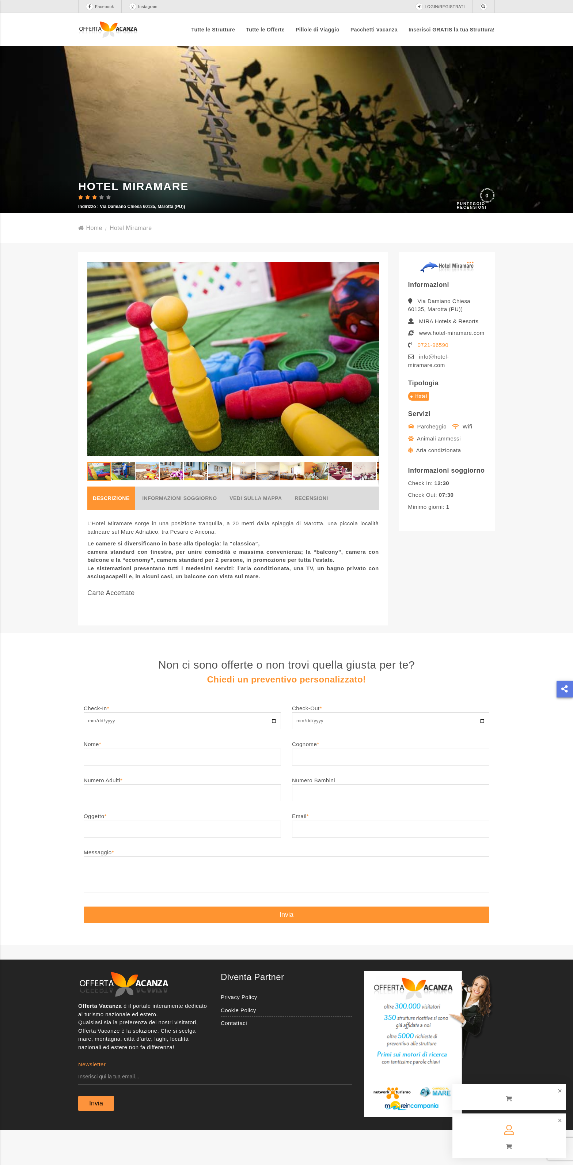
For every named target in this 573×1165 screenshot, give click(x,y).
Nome (182, 784)
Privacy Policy (239, 1031)
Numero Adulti (182, 821)
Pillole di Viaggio (317, 30)
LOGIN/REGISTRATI (440, 6)
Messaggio (286, 906)
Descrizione (111, 533)
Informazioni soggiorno (179, 533)
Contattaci (234, 1057)
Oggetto (182, 856)
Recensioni (311, 533)
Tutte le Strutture (213, 30)
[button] (372, 393)
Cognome (390, 784)
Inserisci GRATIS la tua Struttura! (452, 30)
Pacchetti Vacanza (374, 30)
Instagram (143, 6)
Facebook (100, 6)
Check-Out (390, 749)
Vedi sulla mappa (255, 533)
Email (390, 856)
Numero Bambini (390, 821)
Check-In (182, 749)
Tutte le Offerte (265, 30)
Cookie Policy (238, 1044)
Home (90, 262)
